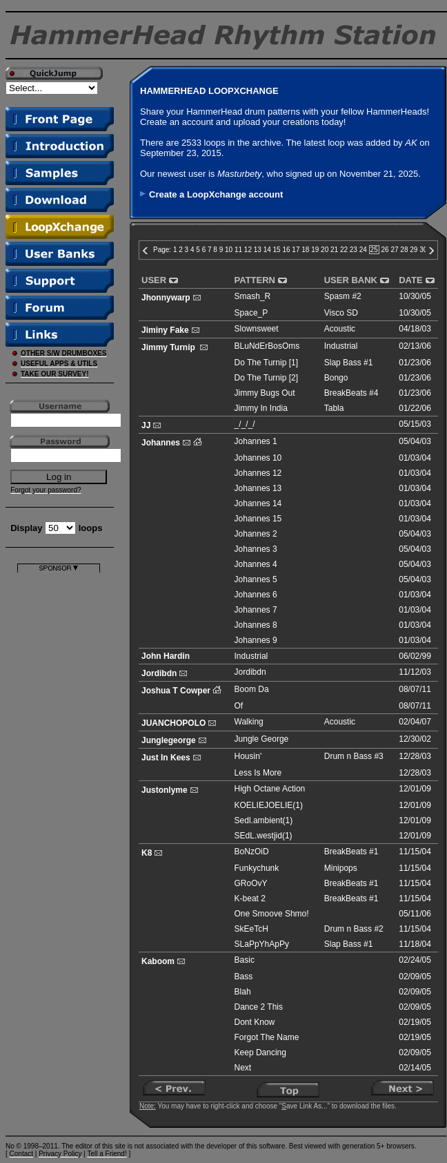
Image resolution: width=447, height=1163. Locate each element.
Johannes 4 (256, 564)
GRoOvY (251, 883)
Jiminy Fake (165, 330)
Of (239, 706)
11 (238, 249)
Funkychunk (257, 868)
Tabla (334, 408)
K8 (146, 853)
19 (315, 249)
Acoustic (339, 329)
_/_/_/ (245, 424)
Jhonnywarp (165, 297)
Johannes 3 (256, 549)
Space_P (251, 313)
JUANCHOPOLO (173, 723)
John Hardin (165, 656)
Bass (244, 976)
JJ (145, 425)
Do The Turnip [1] (267, 362)
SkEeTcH (251, 929)
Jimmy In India (261, 408)
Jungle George (262, 739)
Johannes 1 (256, 441)
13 (257, 249)
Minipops (340, 868)
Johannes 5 (256, 579)
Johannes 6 (256, 594)
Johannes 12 (258, 473)
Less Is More (258, 773)
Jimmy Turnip (169, 347)
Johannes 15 (258, 518)
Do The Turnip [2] (267, 378)
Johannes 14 (258, 503)
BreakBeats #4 (351, 393)
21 (334, 249)
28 (404, 249)
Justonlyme (164, 790)
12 (248, 249)
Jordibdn (159, 673)
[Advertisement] (58, 780)
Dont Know (255, 1022)
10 (228, 249)
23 (353, 249)
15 (277, 249)
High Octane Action (270, 789)
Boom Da (252, 689)
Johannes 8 (256, 625)
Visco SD (341, 313)
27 (394, 249)
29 (413, 249)
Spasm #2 (342, 296)
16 (286, 249)
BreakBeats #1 (351, 851)
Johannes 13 (258, 488)
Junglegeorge (168, 740)
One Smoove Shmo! (272, 914)
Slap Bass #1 (348, 362)
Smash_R (253, 296)
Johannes (160, 443)
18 (305, 249)
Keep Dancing (260, 1052)
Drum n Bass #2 (354, 929)
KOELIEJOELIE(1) (269, 805)
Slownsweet (257, 329)
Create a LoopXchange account (216, 194)
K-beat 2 (250, 898)
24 (363, 249)
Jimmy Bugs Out (265, 393)
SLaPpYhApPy (262, 944)
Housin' (248, 756)
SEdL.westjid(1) (263, 835)
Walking (249, 722)
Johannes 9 (256, 640)
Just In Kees (165, 757)
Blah (243, 992)
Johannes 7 (256, 610)
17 (295, 249)
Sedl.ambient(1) (264, 820)
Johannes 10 (258, 458)
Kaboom (158, 961)
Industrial (341, 346)
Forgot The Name (267, 1037)
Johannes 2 (256, 534)
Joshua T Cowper (175, 690)
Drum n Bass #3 (354, 756)
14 (267, 249)
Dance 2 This (259, 1007)
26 (385, 249)
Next (243, 1068)
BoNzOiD (252, 851)
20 (324, 249)
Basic (245, 960)
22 (344, 249)
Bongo (336, 378)
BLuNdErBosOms (267, 346)
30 (423, 249)
